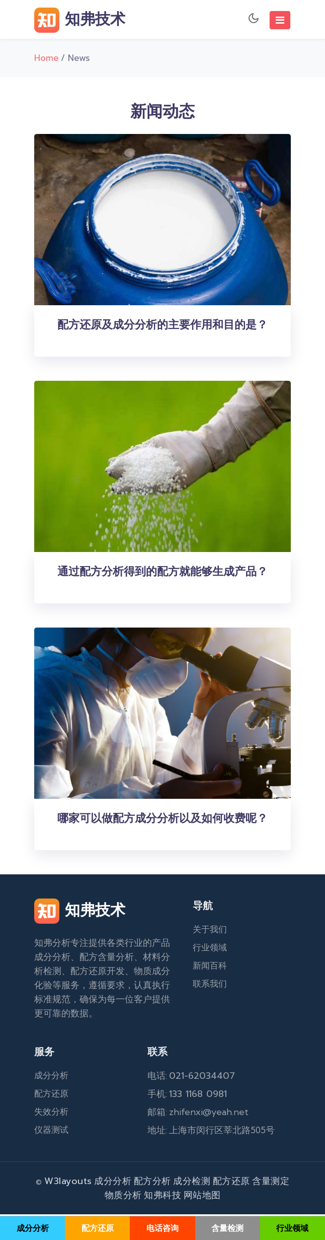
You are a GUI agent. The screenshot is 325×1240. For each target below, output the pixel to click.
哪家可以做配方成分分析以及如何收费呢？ (162, 820)
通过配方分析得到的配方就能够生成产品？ (162, 573)
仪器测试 (51, 1131)
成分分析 (51, 1076)
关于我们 (210, 930)
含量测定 (270, 1183)
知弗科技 (162, 1197)
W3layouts (68, 1183)
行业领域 (210, 948)
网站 (193, 1197)
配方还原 (51, 1094)
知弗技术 (79, 20)
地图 (211, 1197)
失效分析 (51, 1113)
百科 (218, 967)
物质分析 (123, 1197)
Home (46, 59)
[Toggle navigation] (280, 20)
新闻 (201, 967)
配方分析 (152, 1183)
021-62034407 (202, 1077)
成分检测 (191, 1183)
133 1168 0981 (198, 1095)
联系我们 (210, 985)
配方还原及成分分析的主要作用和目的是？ (162, 326)
